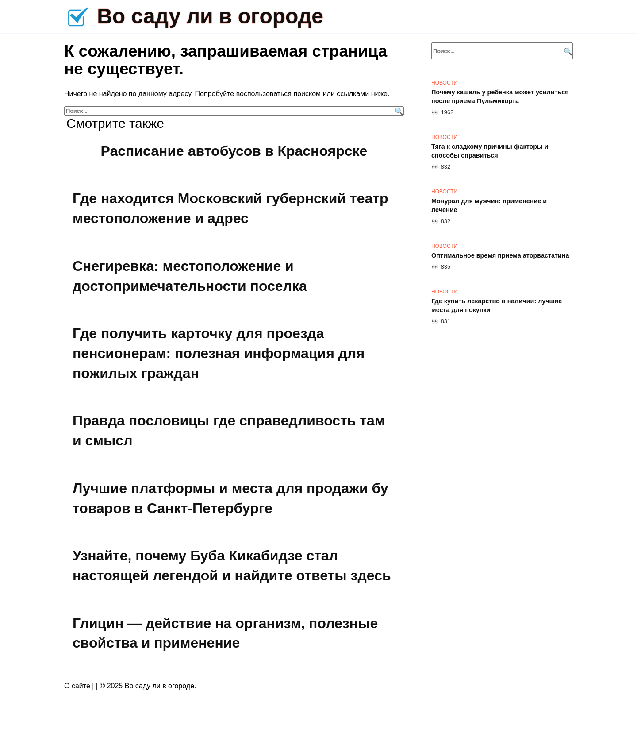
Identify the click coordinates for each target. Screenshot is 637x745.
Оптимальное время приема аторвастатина (500, 255)
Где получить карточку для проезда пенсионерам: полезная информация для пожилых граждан (219, 353)
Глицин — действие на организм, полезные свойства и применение (225, 633)
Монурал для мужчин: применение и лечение (489, 205)
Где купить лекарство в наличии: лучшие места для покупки (496, 305)
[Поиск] (398, 111)
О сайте (77, 686)
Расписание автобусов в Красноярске (234, 151)
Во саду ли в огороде (210, 16)
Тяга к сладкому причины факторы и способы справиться (489, 151)
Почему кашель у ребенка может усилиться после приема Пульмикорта (500, 96)
